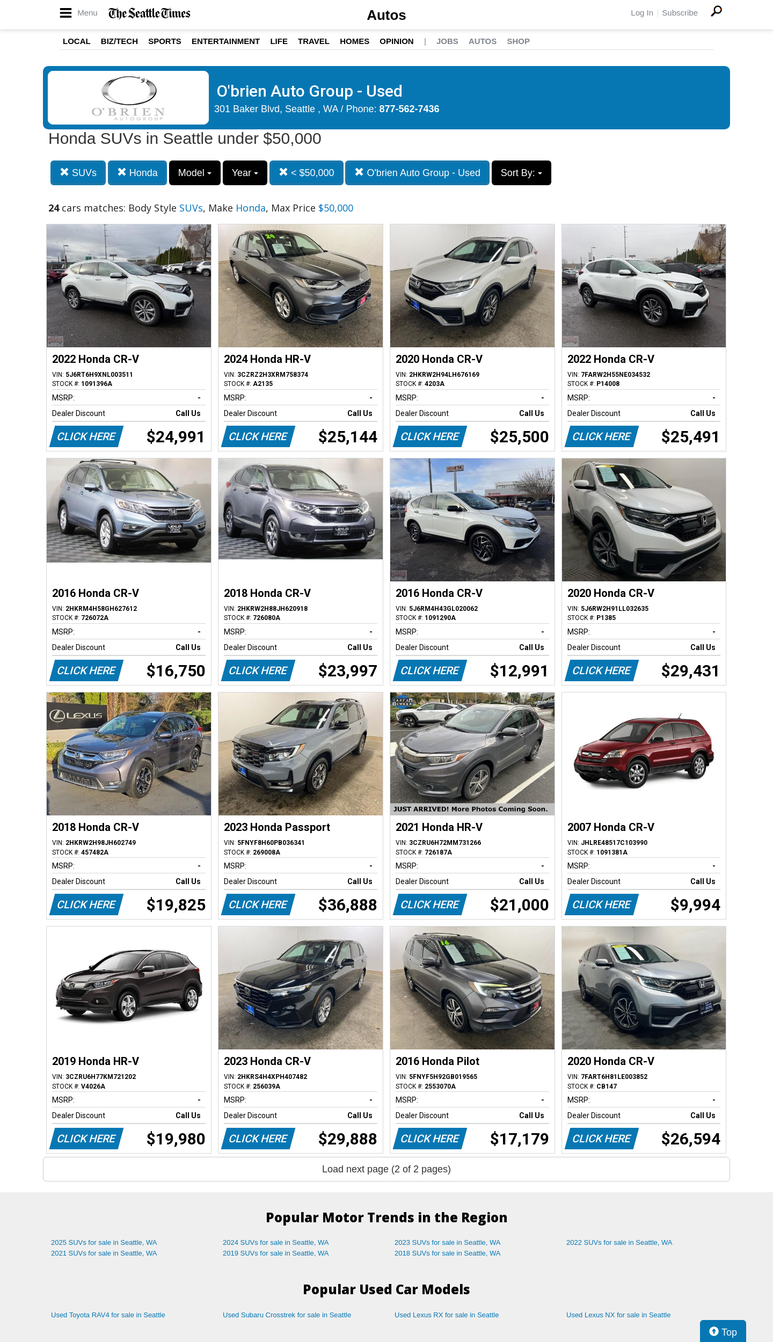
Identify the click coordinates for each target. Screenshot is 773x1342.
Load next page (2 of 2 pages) (386, 1169)
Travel (314, 41)
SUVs (78, 172)
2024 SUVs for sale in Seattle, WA (276, 1242)
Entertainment (226, 41)
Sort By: (521, 172)
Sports (164, 41)
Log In (642, 12)
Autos (386, 15)
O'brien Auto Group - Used (417, 172)
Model (195, 172)
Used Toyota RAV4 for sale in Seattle (108, 1315)
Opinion (396, 41)
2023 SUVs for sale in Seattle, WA (448, 1242)
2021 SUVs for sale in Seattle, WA (104, 1253)
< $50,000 (306, 172)
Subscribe (680, 12)
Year (245, 172)
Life (279, 41)
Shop (518, 41)
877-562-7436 (410, 109)
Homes (354, 41)
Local (77, 41)
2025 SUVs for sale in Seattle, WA (104, 1242)
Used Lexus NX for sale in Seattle (618, 1315)
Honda (137, 172)
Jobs (447, 41)
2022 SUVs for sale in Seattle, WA (619, 1242)
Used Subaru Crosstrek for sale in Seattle (287, 1315)
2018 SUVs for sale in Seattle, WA (448, 1253)
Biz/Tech (119, 41)
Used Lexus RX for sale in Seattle (447, 1315)
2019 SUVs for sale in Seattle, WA (276, 1253)
